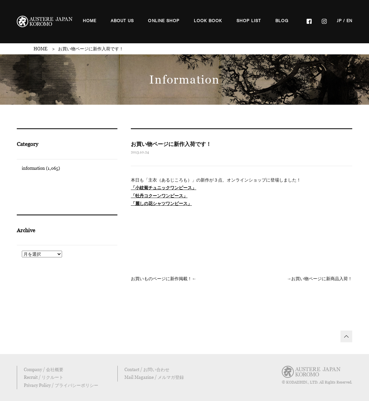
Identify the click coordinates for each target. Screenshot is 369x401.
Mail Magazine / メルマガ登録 (154, 377)
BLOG (282, 20)
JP (339, 20)
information (33, 168)
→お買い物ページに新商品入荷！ (319, 278)
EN (349, 20)
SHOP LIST (248, 20)
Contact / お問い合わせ (146, 369)
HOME (90, 20)
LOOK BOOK (208, 20)
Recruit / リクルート (43, 377)
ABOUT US (122, 20)
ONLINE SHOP (163, 20)
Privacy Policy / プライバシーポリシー (61, 385)
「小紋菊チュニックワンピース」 (163, 187)
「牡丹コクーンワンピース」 (159, 195)
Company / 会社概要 (43, 369)
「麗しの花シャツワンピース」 (161, 203)
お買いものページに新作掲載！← (163, 278)
